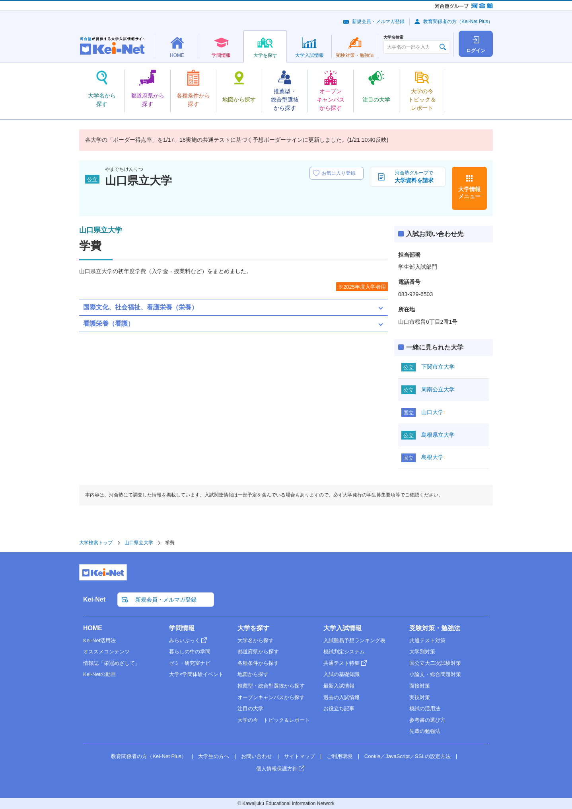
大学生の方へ (213, 756)
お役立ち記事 (338, 708)
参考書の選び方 (427, 720)
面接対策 (419, 686)
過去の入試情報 (341, 697)
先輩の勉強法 (424, 731)
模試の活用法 (424, 708)
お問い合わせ (256, 756)
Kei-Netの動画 (99, 674)
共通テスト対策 (427, 640)
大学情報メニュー (469, 192)
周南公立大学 (438, 389)
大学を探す (253, 628)
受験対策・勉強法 (434, 628)
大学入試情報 (342, 628)
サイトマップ (299, 756)
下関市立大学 (438, 366)
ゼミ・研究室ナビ (189, 663)
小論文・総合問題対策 (435, 674)
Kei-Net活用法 (99, 640)
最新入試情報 (338, 686)
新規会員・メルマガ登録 (378, 21)
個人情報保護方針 (277, 769)
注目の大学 (250, 708)
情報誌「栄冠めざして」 (111, 663)
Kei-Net (94, 599)
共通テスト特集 (341, 663)
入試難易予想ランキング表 (354, 640)
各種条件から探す (258, 663)
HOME (92, 628)
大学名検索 (393, 37)
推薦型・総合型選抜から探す (271, 686)
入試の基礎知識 (341, 674)
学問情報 (182, 628)
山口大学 (432, 412)
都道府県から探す (258, 652)
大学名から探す (255, 640)
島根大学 (432, 457)
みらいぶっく (184, 640)
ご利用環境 (339, 756)
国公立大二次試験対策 (435, 663)
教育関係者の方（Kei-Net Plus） (458, 21)
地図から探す (252, 674)
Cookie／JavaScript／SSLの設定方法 (407, 756)
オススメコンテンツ (106, 652)
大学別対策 (422, 652)
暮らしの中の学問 (189, 652)
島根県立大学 (438, 435)
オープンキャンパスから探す (271, 697)
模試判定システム (344, 652)
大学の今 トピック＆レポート (273, 720)
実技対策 (419, 697)
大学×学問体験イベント (196, 674)
